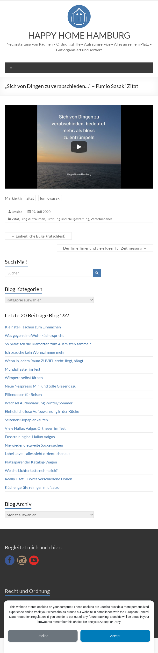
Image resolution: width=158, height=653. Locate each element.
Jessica (17, 212)
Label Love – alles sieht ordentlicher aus (37, 453)
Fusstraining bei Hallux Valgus (30, 436)
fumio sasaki (50, 198)
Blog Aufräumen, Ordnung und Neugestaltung (55, 219)
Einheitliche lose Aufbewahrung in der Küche (42, 411)
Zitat (15, 219)
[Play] (79, 147)
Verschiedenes (101, 219)
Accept (115, 636)
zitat (30, 198)
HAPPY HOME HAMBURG (79, 35)
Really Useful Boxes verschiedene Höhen (38, 478)
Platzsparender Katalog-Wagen (31, 462)
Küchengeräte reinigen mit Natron (33, 487)
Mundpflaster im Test (22, 369)
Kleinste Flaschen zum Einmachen (33, 327)
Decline (42, 636)
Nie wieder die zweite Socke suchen (34, 445)
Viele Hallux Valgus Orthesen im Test (35, 428)
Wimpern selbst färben (24, 377)
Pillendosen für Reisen (23, 394)
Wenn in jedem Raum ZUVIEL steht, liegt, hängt (44, 360)
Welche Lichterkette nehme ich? (31, 470)
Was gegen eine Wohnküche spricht (34, 335)
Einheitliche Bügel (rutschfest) (38, 236)
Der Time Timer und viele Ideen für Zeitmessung (105, 248)
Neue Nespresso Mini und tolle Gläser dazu (40, 386)
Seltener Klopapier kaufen (26, 419)
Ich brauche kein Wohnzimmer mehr (35, 352)
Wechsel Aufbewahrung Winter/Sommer (38, 403)
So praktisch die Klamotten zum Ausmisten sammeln (48, 343)
